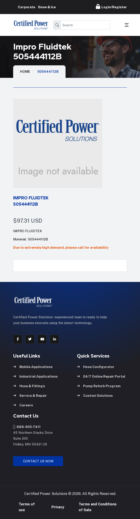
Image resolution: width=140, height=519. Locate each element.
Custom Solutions (95, 395)
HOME (25, 71)
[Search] (85, 25)
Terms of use (27, 507)
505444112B (48, 71)
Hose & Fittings (29, 386)
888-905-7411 (27, 426)
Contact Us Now (38, 461)
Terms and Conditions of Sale (98, 507)
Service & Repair (30, 395)
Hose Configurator (95, 366)
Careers (23, 405)
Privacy (57, 507)
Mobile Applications (33, 366)
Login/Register (111, 6)
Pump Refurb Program (99, 386)
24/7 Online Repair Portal (101, 376)
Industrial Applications (35, 376)
